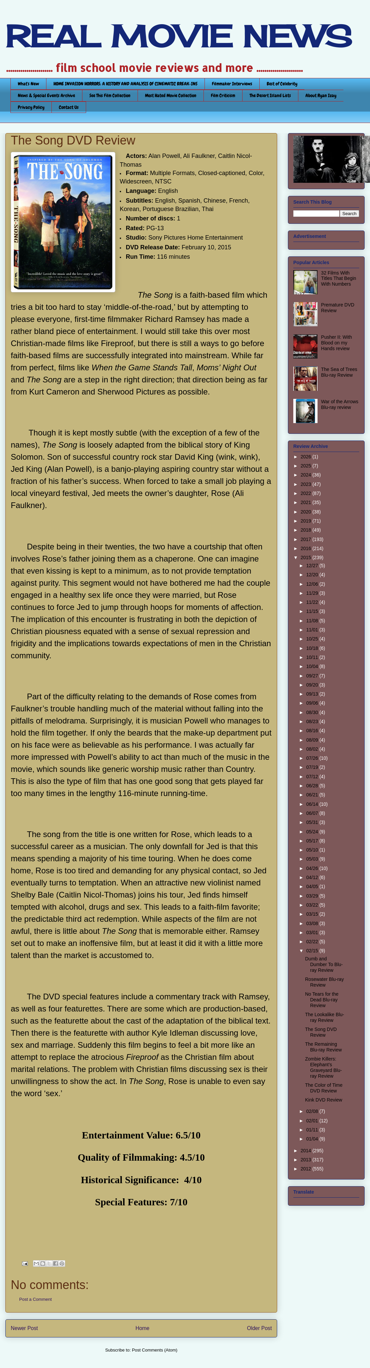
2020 (306, 511)
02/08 (312, 1111)
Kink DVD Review (323, 1100)
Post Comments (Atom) (154, 1350)
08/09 (312, 740)
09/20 (312, 685)
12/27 (312, 565)
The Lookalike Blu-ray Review (324, 1017)
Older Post (259, 1328)
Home (143, 1328)
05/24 (312, 831)
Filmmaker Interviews (232, 84)
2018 (306, 530)
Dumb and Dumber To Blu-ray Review (324, 964)
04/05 (312, 886)
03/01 (312, 932)
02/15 (312, 950)
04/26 (312, 868)
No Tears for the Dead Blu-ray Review (321, 999)
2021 (306, 502)
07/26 (312, 758)
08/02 (312, 749)
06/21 (312, 794)
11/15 (312, 611)
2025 (306, 465)
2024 (306, 475)
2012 (306, 1168)
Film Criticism (223, 95)
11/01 (312, 629)
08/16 (312, 730)
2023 (306, 484)
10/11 (312, 657)
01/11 (312, 1129)
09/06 (312, 703)
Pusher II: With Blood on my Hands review (336, 342)
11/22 (312, 602)
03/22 (312, 905)
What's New (28, 84)
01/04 (312, 1139)
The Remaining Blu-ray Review (323, 1046)
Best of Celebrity (282, 84)
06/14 (312, 804)
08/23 (312, 721)
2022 (306, 493)
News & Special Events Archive (46, 95)
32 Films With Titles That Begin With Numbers (338, 278)
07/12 (312, 776)
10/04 (312, 666)
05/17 (312, 840)
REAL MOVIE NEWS (178, 36)
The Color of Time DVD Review (323, 1087)
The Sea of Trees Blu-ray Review (339, 372)
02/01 (312, 1120)
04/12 (312, 877)
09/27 (312, 675)
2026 (306, 456)
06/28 (312, 785)
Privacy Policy (31, 107)
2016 (306, 548)
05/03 (312, 859)
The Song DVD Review (321, 1032)
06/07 (312, 813)
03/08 (312, 923)
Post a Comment (35, 1299)
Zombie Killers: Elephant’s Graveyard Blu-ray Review (323, 1067)
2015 (306, 557)
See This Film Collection (110, 95)
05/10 (312, 850)
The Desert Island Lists (270, 95)
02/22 (312, 941)
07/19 (312, 767)
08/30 (312, 712)
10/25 (312, 638)
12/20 (312, 574)
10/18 (312, 648)
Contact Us (69, 107)
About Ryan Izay (320, 95)
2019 (306, 521)
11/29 (312, 593)
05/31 (312, 822)
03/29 (312, 896)
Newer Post (24, 1328)
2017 (306, 539)
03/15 (312, 914)
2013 (306, 1159)
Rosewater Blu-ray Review (324, 982)
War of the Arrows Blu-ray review (340, 404)
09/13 (312, 694)
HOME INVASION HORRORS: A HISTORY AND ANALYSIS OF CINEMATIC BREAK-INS (125, 84)
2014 (306, 1150)
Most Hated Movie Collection (170, 95)
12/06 (312, 584)
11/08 (312, 620)
